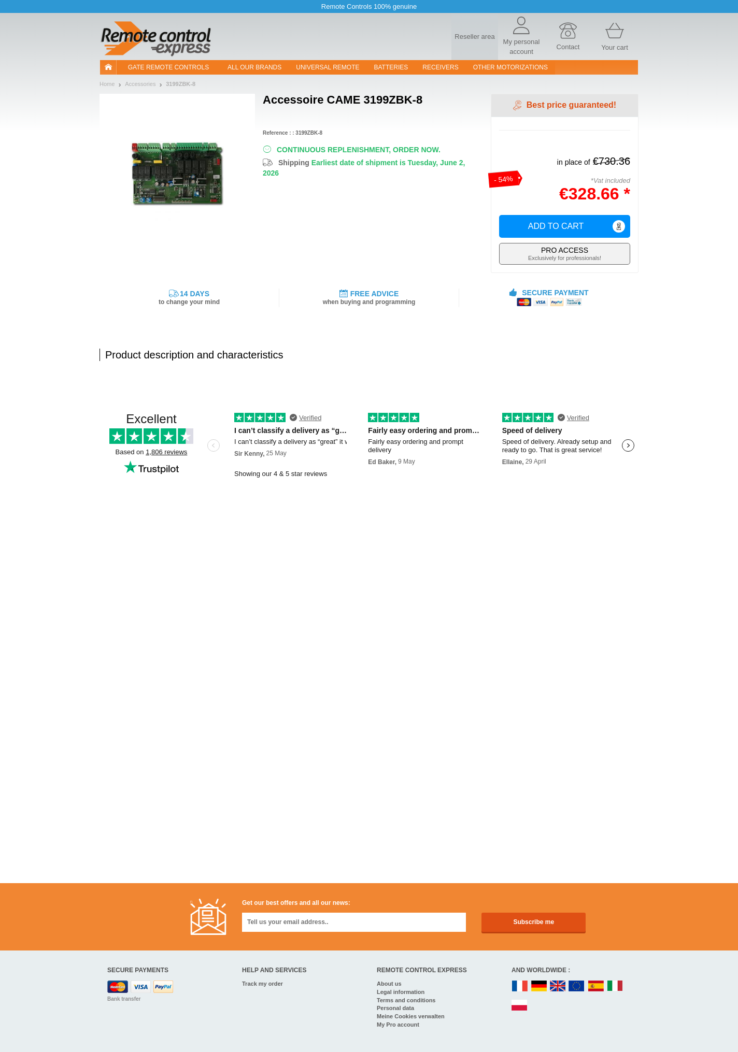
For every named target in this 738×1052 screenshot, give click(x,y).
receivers (440, 67)
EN (577, 986)
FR (520, 986)
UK (558, 986)
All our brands (254, 67)
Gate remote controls (168, 67)
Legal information (400, 992)
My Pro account (398, 1024)
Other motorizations (510, 67)
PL (520, 1005)
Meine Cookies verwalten (411, 1016)
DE (539, 986)
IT (615, 986)
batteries (391, 67)
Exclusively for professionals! (564, 253)
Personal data (395, 1008)
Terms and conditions (406, 1000)
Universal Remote (327, 67)
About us (389, 984)
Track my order (262, 984)
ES (596, 986)
